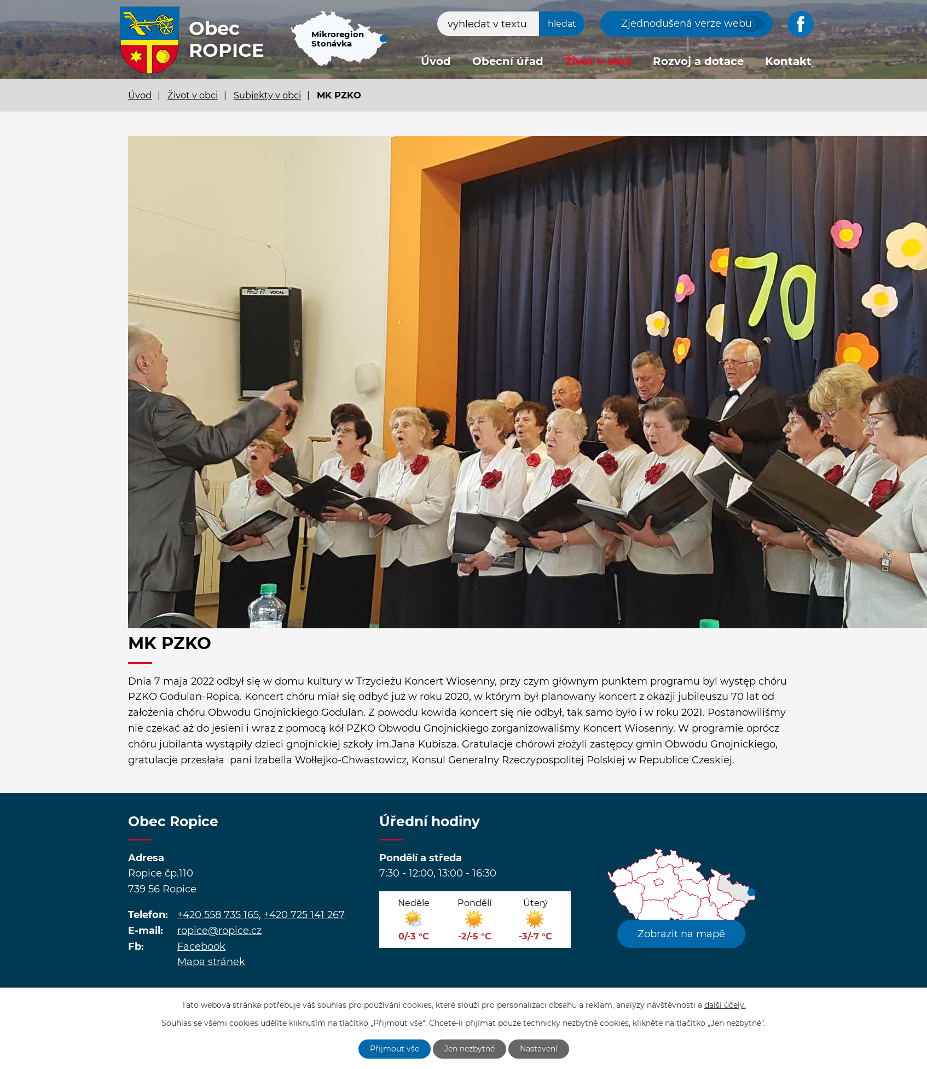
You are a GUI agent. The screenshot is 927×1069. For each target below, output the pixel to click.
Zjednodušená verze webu (686, 23)
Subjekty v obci (267, 95)
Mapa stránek (211, 962)
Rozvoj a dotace (698, 61)
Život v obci (598, 61)
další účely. (725, 1005)
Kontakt (788, 61)
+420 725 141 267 (304, 915)
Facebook (201, 947)
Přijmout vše (394, 1049)
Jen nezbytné (469, 1049)
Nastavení (539, 1049)
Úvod (436, 61)
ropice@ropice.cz (219, 931)
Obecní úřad (507, 61)
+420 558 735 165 (218, 915)
